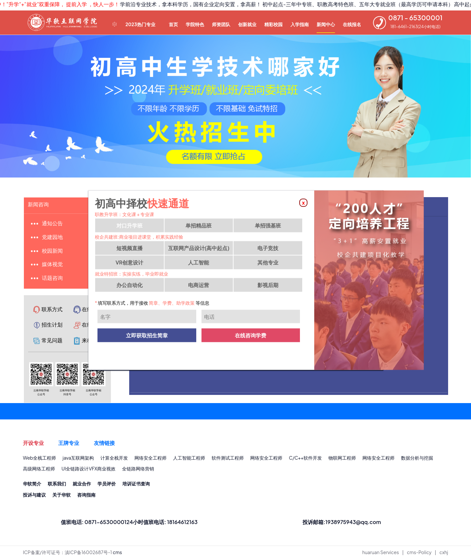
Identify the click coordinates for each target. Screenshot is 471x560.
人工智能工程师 (189, 459)
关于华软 (61, 496)
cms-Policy (419, 554)
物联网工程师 (342, 459)
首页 (173, 24)
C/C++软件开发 (305, 459)
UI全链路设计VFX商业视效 (88, 470)
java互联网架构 (78, 459)
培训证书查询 (136, 485)
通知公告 (52, 223)
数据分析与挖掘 (417, 459)
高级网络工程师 (39, 470)
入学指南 (299, 24)
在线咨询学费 (250, 336)
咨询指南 (86, 496)
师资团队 (221, 24)
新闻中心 (326, 24)
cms (117, 554)
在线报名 (352, 24)
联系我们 (57, 485)
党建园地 (52, 237)
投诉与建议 (34, 496)
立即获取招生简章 (147, 336)
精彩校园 (273, 24)
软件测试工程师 (228, 459)
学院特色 (195, 24)
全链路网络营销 (138, 470)
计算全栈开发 (114, 459)
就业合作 (82, 485)
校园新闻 (52, 251)
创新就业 (247, 24)
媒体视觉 (52, 265)
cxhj (444, 554)
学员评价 (106, 485)
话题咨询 (52, 278)
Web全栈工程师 (39, 459)
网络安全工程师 (150, 459)
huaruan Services (380, 554)
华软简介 (32, 485)
